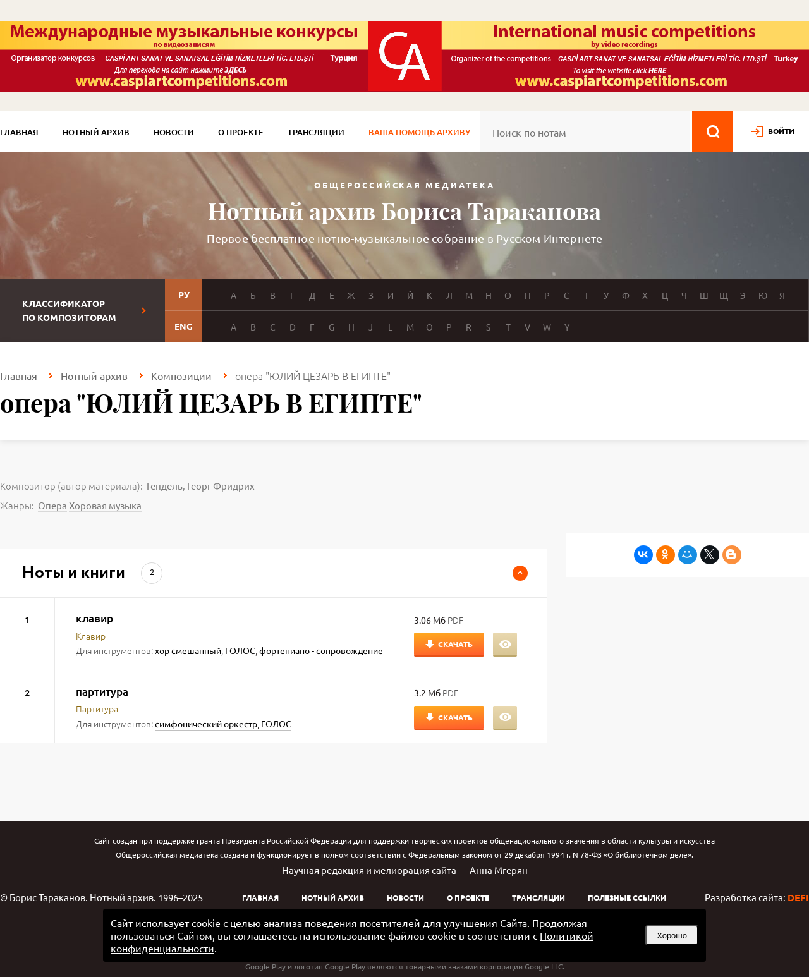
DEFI (798, 897)
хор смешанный (188, 650)
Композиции (181, 375)
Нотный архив (96, 132)
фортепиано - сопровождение (321, 650)
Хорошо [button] (672, 935)
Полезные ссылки (627, 897)
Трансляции (316, 132)
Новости (174, 132)
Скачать (455, 644)
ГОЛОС (240, 650)
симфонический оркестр (206, 723)
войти (781, 131)
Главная (19, 132)
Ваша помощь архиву (419, 132)
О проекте (241, 132)
